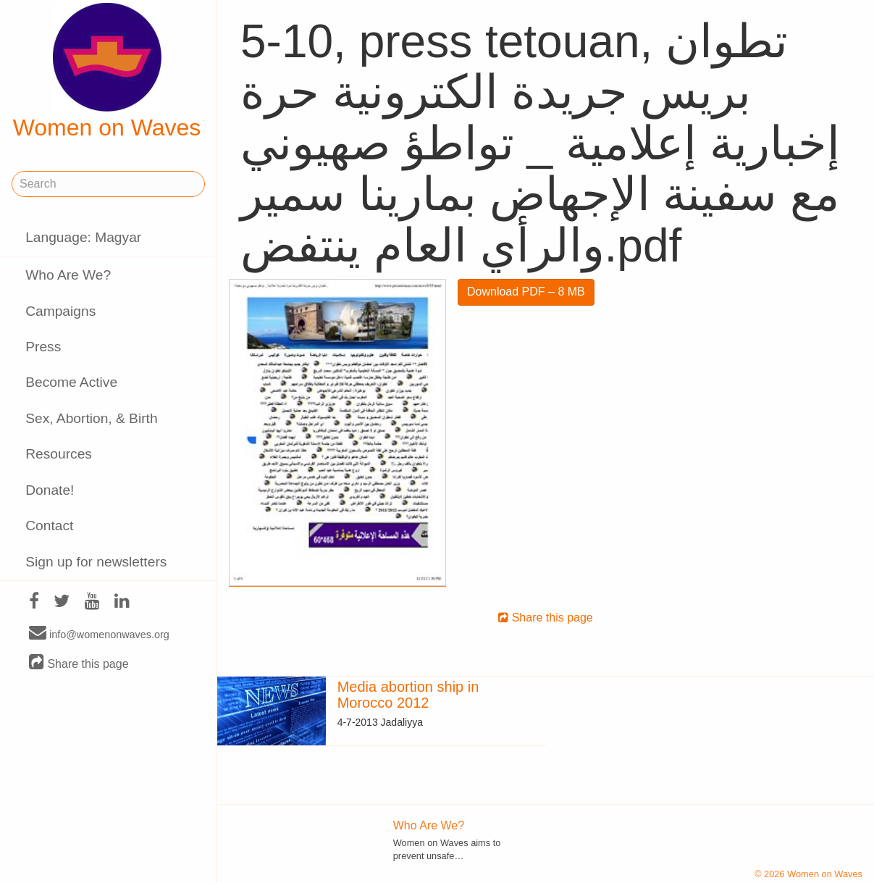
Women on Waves (107, 72)
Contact (49, 525)
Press (43, 346)
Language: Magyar (83, 237)
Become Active (71, 382)
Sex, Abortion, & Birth (91, 418)
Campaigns (60, 311)
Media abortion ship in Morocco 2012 (408, 695)
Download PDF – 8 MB (526, 291)
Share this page (79, 663)
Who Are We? (68, 275)
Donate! (49, 490)
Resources (58, 453)
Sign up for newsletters (96, 561)
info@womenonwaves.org (99, 634)
